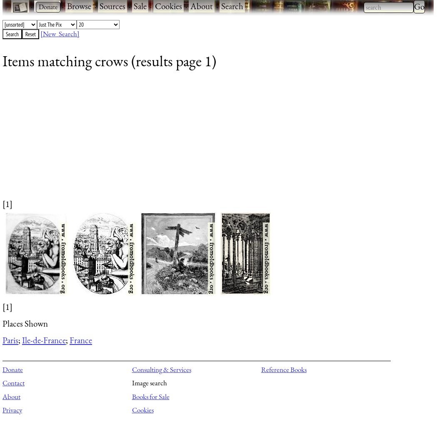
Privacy (12, 410)
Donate (12, 369)
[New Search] (60, 33)
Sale (140, 6)
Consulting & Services (161, 369)
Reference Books (284, 369)
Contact (13, 382)
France (81, 340)
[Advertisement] (212, 139)
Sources (112, 6)
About (201, 6)
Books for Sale (151, 396)
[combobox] (389, 7)
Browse (79, 6)
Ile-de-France (44, 340)
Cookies (168, 6)
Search (232, 6)
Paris (10, 340)
